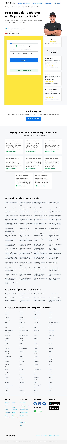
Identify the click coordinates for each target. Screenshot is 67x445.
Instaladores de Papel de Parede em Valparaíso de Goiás (54, 235)
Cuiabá (6, 327)
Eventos (14, 402)
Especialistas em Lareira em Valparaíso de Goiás (11, 224)
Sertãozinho (37, 387)
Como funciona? (37, 3)
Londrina (22, 340)
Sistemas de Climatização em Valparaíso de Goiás (25, 278)
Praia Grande (51, 330)
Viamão (35, 353)
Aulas (6, 406)
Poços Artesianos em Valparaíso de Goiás (53, 249)
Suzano (35, 338)
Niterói (35, 317)
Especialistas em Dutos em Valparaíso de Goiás (55, 220)
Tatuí (6, 393)
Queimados (22, 382)
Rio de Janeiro (37, 312)
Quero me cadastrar (33, 119)
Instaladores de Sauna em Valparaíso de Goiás (11, 239)
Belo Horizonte (37, 314)
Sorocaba (51, 327)
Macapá (36, 390)
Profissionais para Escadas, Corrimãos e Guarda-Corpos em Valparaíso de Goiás (11, 253)
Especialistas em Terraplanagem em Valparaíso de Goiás (9, 230)
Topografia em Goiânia (10, 297)
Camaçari (51, 359)
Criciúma (36, 380)
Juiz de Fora (8, 335)
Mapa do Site (22, 422)
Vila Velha (22, 327)
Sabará (6, 369)
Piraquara (7, 372)
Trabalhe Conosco (24, 412)
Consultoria (8, 412)
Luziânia (36, 382)
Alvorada (7, 361)
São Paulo (22, 312)
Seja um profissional (24, 3)
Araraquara (36, 372)
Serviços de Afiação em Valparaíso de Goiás (54, 258)
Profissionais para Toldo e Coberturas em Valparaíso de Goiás (11, 259)
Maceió (21, 346)
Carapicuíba (51, 335)
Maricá (35, 359)
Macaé (50, 356)
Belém (35, 327)
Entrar (57, 3)
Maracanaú (7, 374)
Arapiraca (7, 338)
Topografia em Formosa (54, 293)
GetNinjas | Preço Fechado (26, 406)
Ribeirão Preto (23, 320)
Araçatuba (36, 393)
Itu (20, 366)
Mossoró (50, 385)
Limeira (7, 364)
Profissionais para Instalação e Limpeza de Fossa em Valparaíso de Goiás (26, 253)
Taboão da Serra (8, 330)
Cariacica (36, 356)
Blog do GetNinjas (24, 415)
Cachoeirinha (8, 356)
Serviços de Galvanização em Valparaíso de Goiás (40, 263)
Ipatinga (7, 377)
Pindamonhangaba (9, 385)
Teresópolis (51, 374)
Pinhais (35, 351)
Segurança (48, 3)
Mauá (35, 340)
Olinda (50, 346)
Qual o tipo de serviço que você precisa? (20, 49)
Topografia (24, 7)
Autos (6, 409)
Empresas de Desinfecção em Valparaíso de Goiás (40, 216)
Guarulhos (22, 317)
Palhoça (50, 387)
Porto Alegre (8, 320)
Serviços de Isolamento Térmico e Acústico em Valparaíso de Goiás (10, 269)
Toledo (21, 385)
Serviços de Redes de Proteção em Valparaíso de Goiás (11, 274)
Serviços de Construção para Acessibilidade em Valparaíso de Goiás (26, 264)
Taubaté (21, 356)
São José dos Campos (24, 330)
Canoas (35, 333)
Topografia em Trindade (39, 300)
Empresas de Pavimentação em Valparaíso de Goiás (55, 216)
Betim (21, 343)
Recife (6, 322)
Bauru (21, 364)
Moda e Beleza (13, 406)
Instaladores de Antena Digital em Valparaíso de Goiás (10, 235)
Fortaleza (51, 312)
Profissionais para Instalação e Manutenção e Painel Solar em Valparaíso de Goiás (40, 253)
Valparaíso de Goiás (35, 7)
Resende (21, 390)
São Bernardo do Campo (54, 322)
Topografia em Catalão (39, 293)
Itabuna (50, 393)
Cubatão (7, 390)
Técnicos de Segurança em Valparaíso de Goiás (54, 278)
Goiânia (21, 314)
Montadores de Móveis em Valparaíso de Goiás (25, 245)
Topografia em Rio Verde (10, 300)
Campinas (36, 322)
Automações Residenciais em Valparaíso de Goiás (26, 208)
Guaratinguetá (37, 385)
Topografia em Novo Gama (55, 297)
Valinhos (7, 351)
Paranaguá (22, 393)
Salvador (7, 314)
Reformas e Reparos (16, 7)
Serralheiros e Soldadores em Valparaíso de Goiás (40, 258)
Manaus (21, 325)
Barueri (50, 317)
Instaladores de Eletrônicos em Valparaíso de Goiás (40, 234)
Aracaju (50, 343)
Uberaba (50, 372)
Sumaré (36, 348)
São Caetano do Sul (24, 335)
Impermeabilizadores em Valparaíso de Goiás (54, 229)
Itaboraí (50, 369)
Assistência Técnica (7, 403)
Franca (21, 369)
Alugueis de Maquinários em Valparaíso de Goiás (40, 203)
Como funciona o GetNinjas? (13, 33)
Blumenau (51, 340)
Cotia (50, 338)
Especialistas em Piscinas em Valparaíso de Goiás (26, 224)
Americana (22, 359)
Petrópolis (36, 361)
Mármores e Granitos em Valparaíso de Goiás (39, 245)
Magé (35, 374)
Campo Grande (37, 325)
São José (36, 335)
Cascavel (7, 366)
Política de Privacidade (54, 435)
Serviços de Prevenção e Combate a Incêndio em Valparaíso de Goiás (54, 269)
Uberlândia (51, 333)
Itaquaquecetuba (23, 348)
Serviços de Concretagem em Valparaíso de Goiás (11, 263)
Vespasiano (22, 374)
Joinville (50, 325)
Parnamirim (8, 359)
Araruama (36, 377)
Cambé (50, 390)
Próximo (23, 60)
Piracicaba (7, 346)
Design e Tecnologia (7, 416)
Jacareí (50, 351)
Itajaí (6, 343)
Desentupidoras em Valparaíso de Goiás (24, 212)
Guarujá (21, 338)
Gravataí (21, 353)
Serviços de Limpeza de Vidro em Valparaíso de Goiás (40, 268)
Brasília (50, 314)
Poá (49, 364)
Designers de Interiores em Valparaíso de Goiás (40, 212)
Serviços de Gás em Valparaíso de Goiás (53, 263)
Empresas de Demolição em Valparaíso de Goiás (26, 216)
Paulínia (36, 364)
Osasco (6, 325)
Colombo (51, 348)
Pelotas (21, 372)
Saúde (13, 412)
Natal (6, 340)
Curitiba (7, 317)
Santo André (22, 322)
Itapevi (35, 343)
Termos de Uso (44, 435)
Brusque (7, 387)
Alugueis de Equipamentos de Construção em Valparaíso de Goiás (26, 204)
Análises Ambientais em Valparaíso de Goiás (54, 203)
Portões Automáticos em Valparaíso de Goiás (39, 249)
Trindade (7, 382)
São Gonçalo (37, 330)
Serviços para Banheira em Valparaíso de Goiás (11, 278)
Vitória (21, 333)
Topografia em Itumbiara (25, 297)
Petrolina (22, 380)
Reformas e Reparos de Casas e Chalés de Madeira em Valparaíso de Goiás (26, 259)
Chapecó (22, 377)
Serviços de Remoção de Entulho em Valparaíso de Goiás (25, 274)
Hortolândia (37, 346)
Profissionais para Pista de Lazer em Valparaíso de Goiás (55, 252)
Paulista (50, 361)
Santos (50, 320)
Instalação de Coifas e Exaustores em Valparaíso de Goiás (26, 240)
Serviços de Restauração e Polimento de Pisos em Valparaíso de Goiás (40, 274)
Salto (6, 380)
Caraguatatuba (37, 369)
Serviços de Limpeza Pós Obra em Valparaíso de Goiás (26, 268)
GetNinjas (7, 7)
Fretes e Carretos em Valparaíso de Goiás (24, 229)
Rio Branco (7, 312)
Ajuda (21, 425)
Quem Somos (23, 402)
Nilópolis (7, 353)
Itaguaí (21, 387)
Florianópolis (37, 320)
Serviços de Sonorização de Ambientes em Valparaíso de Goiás (55, 274)
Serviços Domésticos (15, 416)
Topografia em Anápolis (10, 293)
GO (29, 7)
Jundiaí (6, 333)
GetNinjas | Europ (24, 409)
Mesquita (22, 361)
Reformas (14, 409)
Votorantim (51, 366)
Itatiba (50, 377)
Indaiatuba (7, 348)
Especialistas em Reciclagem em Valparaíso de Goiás (40, 224)
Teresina (22, 351)
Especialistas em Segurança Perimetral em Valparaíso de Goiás (55, 225)
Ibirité (35, 366)
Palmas (50, 353)
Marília (50, 382)
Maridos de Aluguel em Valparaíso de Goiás (10, 245)
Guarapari (51, 380)
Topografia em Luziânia (39, 297)
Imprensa (38, 435)
